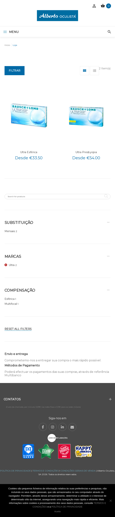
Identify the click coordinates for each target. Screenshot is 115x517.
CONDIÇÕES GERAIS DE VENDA (78, 470)
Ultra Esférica (28, 152)
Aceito (57, 511)
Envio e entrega (16, 354)
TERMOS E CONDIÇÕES (46, 470)
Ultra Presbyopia (86, 152)
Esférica (10, 299)
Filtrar (14, 70)
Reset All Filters (18, 329)
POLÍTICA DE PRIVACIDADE (15, 470)
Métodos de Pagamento (22, 365)
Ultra (12, 265)
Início (7, 45)
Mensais (10, 231)
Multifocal (11, 303)
